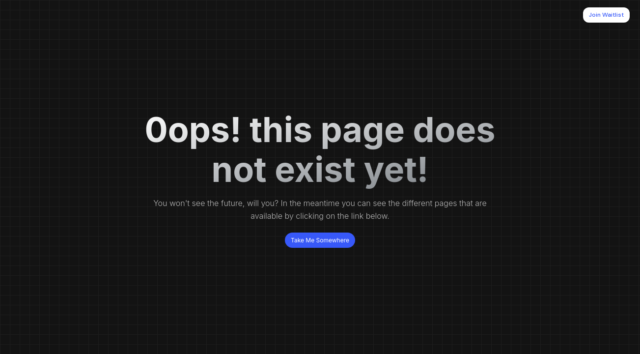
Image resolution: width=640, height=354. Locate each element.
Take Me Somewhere (320, 240)
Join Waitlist (606, 15)
